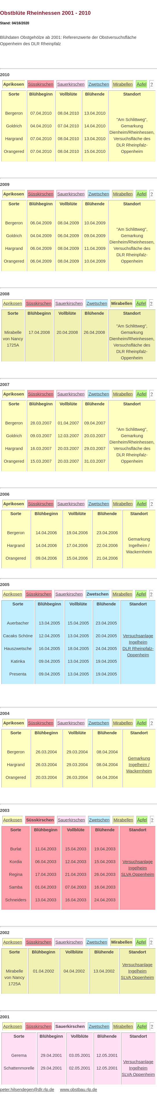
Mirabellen (123, 84)
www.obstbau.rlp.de (78, 1089)
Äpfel (141, 84)
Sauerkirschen (71, 84)
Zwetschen (99, 84)
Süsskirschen (40, 84)
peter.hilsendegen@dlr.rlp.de (27, 1089)
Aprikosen (12, 303)
